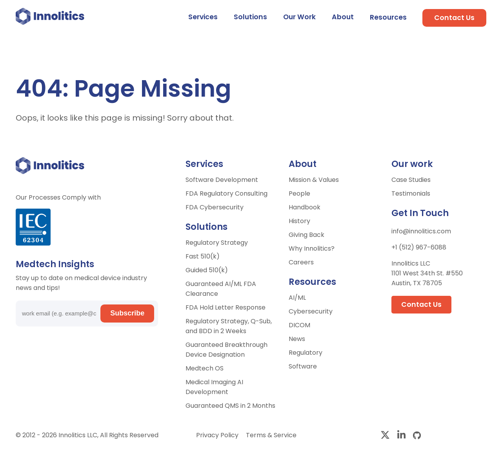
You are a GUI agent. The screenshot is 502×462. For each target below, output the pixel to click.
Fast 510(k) (203, 256)
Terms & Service (271, 435)
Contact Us (454, 17)
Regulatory (305, 352)
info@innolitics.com (421, 231)
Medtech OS (205, 368)
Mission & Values (314, 179)
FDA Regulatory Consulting (226, 193)
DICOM (299, 325)
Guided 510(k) (207, 270)
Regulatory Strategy (217, 242)
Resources (388, 17)
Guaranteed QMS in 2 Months (230, 405)
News (297, 338)
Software (303, 366)
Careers (301, 262)
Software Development (222, 179)
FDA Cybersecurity (215, 207)
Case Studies (411, 179)
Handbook (304, 207)
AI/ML (297, 297)
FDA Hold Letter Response (226, 307)
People (299, 193)
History (299, 221)
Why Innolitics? (312, 248)
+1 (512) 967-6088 (418, 247)
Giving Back (306, 234)
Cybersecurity (311, 311)
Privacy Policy (218, 435)
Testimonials (410, 193)
